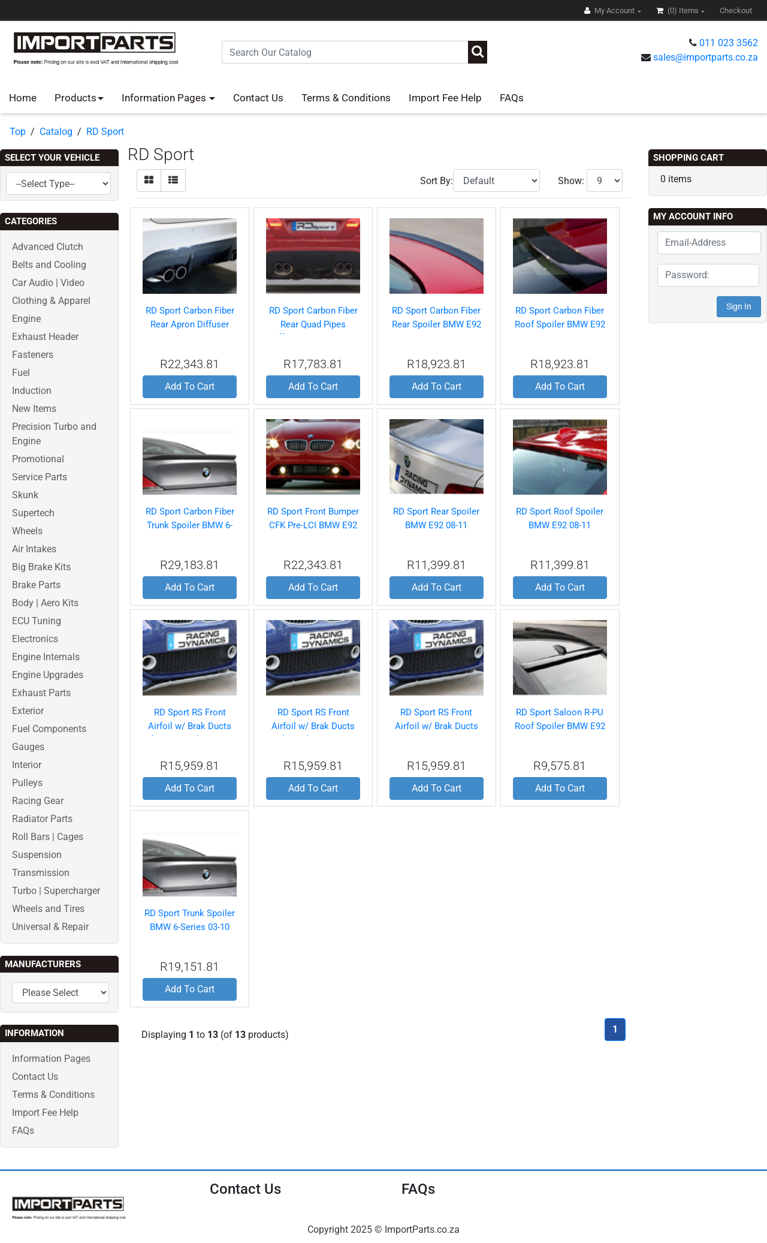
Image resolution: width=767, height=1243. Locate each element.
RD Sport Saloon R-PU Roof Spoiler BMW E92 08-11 (560, 726)
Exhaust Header (45, 336)
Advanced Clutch (47, 246)
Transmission (41, 872)
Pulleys (27, 782)
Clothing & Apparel (51, 300)
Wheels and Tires (48, 908)
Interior (26, 765)
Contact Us (258, 98)
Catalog (56, 131)
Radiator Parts (42, 818)
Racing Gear (38, 800)
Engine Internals (46, 657)
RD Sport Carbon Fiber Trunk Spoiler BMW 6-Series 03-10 (190, 525)
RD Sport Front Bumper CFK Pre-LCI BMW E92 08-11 (313, 525)
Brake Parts (36, 585)
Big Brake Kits (41, 567)
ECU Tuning (36, 621)
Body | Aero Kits (45, 603)
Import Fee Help (445, 98)
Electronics (35, 639)
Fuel (21, 372)
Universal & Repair (50, 926)
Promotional (38, 459)
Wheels (27, 531)
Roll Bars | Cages (47, 836)
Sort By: (436, 180)
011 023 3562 (728, 43)
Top (18, 131)
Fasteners (32, 354)
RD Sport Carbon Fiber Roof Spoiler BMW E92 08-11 (560, 324)
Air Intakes (34, 549)
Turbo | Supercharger (56, 890)
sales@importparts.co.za (705, 57)
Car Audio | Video (48, 282)
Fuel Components (49, 729)
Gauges (28, 747)
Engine (26, 318)
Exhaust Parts (41, 693)
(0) (678, 10)
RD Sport (105, 131)
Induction (32, 390)
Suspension (37, 854)
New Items (34, 408)
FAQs (512, 98)
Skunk (25, 495)
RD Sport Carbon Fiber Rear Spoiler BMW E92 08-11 (436, 324)
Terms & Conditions (346, 98)
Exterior (28, 711)
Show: (571, 180)
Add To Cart (190, 386)
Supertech (33, 513)
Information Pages (165, 98)
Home (23, 98)
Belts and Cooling (49, 264)
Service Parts (39, 477)
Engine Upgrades (47, 675)
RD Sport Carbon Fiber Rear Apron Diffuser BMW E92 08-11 (190, 324)
